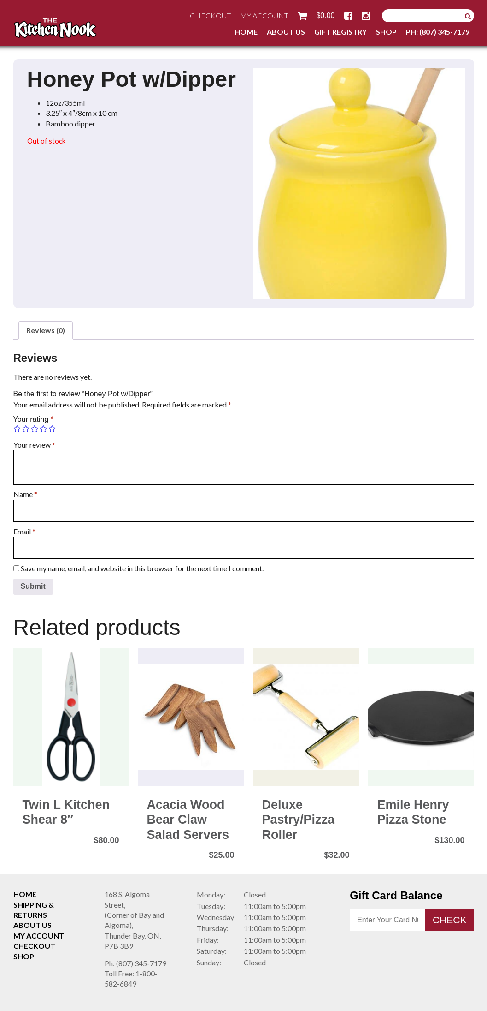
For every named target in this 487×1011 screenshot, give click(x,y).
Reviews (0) (45, 330)
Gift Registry (340, 31)
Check (450, 920)
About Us (286, 31)
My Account (264, 15)
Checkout (210, 15)
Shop (386, 31)
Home (246, 31)
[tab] (45, 330)
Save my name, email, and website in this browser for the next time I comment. (142, 568)
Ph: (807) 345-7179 (437, 31)
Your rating (33, 419)
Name (25, 494)
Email (24, 531)
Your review (34, 444)
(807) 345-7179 (135, 963)
